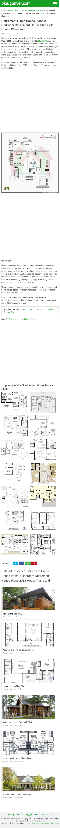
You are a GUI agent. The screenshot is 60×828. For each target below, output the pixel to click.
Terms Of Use (39, 815)
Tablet (39, 309)
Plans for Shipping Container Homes (18, 650)
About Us (48, 815)
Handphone (27, 309)
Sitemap (11, 815)
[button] (54, 3)
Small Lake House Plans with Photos (18, 722)
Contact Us (20, 815)
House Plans (5, 33)
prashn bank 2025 (51, 823)
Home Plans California (12, 614)
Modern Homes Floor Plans (14, 686)
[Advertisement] (30, 101)
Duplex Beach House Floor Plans (16, 758)
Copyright (28, 815)
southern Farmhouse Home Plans (16, 794)
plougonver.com (15, 3)
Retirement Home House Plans (22, 319)
